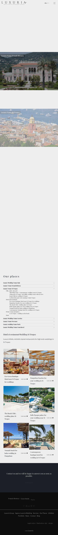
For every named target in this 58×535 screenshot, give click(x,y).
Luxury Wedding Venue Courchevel (13, 327)
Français (49, 3)
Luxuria (25, 531)
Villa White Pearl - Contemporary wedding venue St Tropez (25, 292)
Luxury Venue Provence (10, 321)
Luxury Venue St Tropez (10, 288)
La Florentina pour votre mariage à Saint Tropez (22, 297)
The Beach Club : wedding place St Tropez (20, 304)
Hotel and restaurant (11, 299)
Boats (7, 315)
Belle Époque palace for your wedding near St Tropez (23, 306)
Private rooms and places (12, 311)
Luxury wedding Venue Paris (11, 324)
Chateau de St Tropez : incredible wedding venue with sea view (26, 294)
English (46, 3)
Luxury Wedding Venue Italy (11, 282)
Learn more (23, 391)
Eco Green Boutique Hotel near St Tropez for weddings (24, 301)
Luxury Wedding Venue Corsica (12, 318)
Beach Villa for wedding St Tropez (18, 296)
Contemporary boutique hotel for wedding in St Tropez (24, 310)
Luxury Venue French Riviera (12, 285)
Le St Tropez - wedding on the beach (19, 313)
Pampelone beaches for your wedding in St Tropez (23, 303)
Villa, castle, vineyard (11, 290)
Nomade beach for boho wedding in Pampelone (22, 308)
